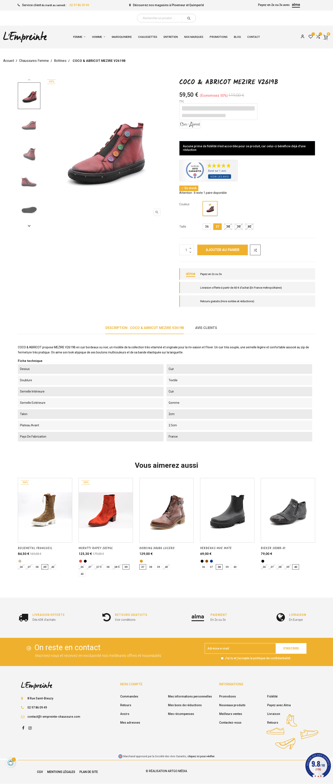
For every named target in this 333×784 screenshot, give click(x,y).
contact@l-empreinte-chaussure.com (53, 716)
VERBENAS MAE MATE (216, 548)
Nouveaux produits (232, 705)
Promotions (227, 696)
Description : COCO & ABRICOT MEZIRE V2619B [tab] (144, 328)
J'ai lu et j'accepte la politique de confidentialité (257, 658)
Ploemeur (178, 5)
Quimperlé (196, 5)
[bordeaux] (210, 209)
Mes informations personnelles (190, 696)
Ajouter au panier (222, 250)
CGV (40, 772)
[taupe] (19, 561)
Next (29, 226)
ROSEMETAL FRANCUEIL (35, 548)
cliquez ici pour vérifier (201, 756)
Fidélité (272, 696)
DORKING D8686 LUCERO (157, 548)
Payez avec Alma (279, 705)
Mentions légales (61, 772)
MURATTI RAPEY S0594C (96, 548)
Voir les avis (219, 176)
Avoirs (124, 714)
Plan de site (88, 772)
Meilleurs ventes (230, 714)
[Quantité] (186, 250)
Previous (29, 79)
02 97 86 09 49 (79, 5)
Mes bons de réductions (185, 705)
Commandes (129, 696)
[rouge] (80, 561)
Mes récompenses (181, 714)
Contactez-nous (230, 722)
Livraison (273, 714)
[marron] (206, 561)
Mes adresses (130, 722)
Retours (125, 705)
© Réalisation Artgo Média (166, 771)
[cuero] (141, 561)
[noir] (85, 561)
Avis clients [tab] (206, 328)
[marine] (211, 561)
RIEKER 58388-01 (273, 548)
